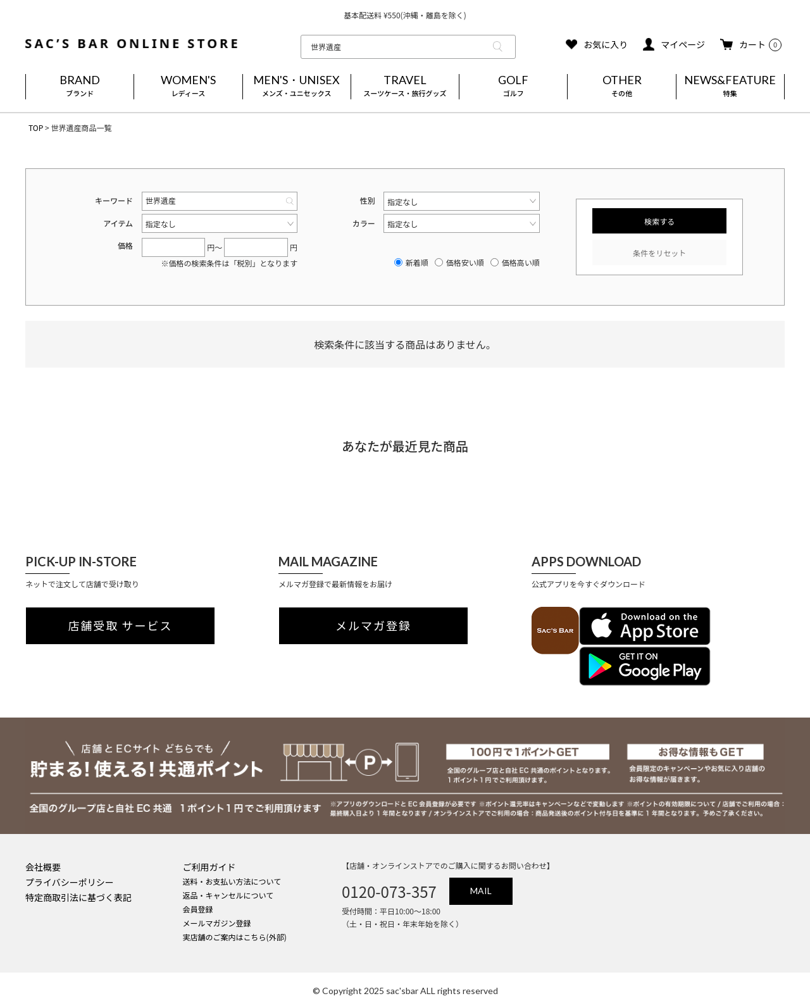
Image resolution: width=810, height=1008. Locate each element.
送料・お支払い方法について (232, 881)
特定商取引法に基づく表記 (78, 897)
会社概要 (43, 867)
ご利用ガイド (209, 867)
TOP (35, 127)
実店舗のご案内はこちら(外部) (235, 936)
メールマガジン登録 (217, 923)
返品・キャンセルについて (228, 895)
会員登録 (198, 909)
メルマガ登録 (373, 626)
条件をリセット (659, 252)
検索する (659, 221)
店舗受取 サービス (120, 626)
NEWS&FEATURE (730, 87)
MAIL (481, 890)
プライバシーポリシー (69, 882)
